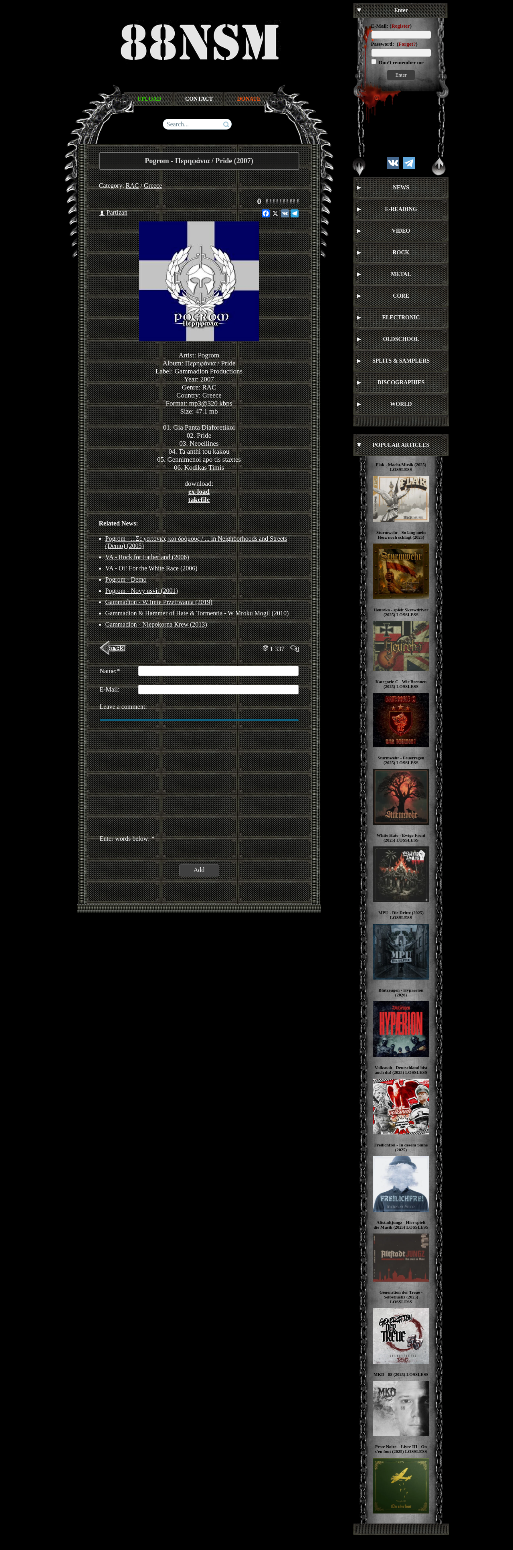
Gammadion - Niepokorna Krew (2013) (156, 624)
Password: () (394, 44)
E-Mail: (379, 26)
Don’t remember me (401, 62)
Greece (153, 185)
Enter (400, 75)
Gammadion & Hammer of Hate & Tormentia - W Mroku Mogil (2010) (197, 613)
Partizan (117, 212)
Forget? (407, 44)
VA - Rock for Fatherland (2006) (147, 557)
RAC (132, 185)
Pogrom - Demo (126, 579)
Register (400, 26)
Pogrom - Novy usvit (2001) (141, 590)
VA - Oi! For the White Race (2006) (151, 568)
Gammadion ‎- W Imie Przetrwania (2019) (158, 601)
